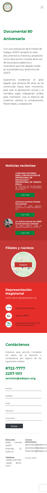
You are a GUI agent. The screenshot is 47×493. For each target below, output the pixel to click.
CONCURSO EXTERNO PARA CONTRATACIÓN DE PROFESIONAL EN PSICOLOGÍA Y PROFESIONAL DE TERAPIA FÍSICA (28, 179)
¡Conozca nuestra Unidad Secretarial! (27, 204)
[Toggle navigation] (42, 7)
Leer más (25, 195)
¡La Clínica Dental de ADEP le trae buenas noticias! (28, 224)
